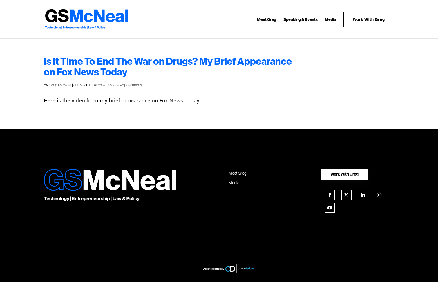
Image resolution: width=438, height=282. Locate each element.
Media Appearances (125, 85)
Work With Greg (369, 19)
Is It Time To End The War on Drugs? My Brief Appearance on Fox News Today (168, 66)
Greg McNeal (60, 85)
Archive (100, 85)
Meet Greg (266, 19)
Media (330, 19)
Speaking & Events (300, 19)
